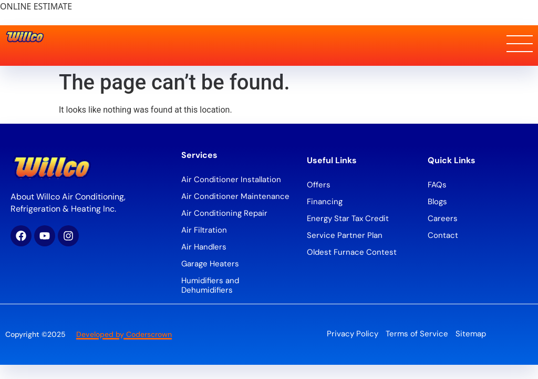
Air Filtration (204, 230)
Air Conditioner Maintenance (235, 196)
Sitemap (471, 333)
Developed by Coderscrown (124, 334)
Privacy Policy (352, 333)
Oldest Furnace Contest (352, 252)
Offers (318, 184)
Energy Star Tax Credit (348, 218)
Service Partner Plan (344, 235)
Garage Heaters (210, 263)
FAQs (437, 184)
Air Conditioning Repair (224, 213)
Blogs (437, 201)
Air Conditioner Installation (231, 179)
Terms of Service (417, 333)
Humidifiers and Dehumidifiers (210, 285)
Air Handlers (203, 247)
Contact (443, 235)
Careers (443, 218)
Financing (325, 201)
